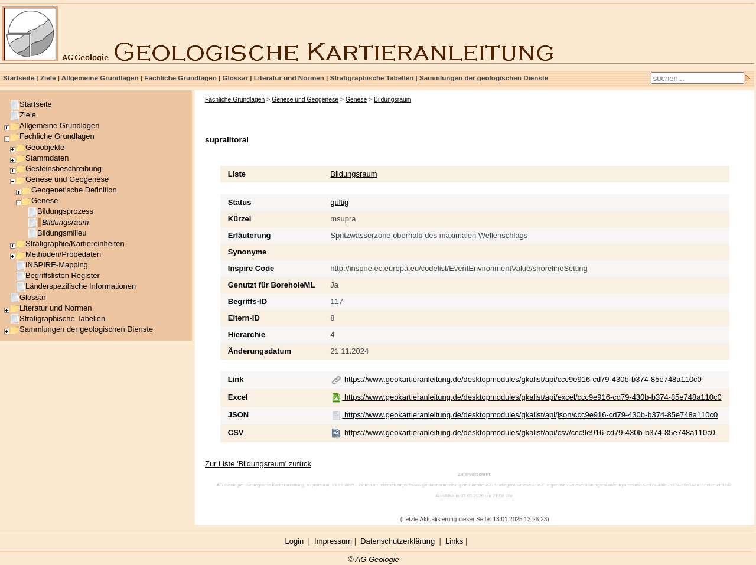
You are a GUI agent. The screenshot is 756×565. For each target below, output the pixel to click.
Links (454, 541)
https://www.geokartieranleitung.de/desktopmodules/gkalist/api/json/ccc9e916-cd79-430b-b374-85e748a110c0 (524, 414)
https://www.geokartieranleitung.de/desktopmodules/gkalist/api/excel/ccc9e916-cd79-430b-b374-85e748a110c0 (526, 397)
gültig (339, 202)
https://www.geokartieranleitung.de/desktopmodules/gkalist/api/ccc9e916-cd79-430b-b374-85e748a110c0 (516, 379)
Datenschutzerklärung (397, 541)
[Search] (697, 78)
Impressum (333, 541)
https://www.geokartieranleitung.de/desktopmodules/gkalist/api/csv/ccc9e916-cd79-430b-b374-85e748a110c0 (523, 432)
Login (294, 541)
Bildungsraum (353, 173)
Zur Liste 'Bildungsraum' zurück (258, 463)
